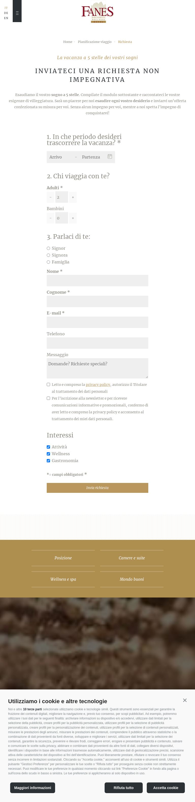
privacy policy (98, 385)
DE (6, 13)
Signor (58, 248)
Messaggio (57, 354)
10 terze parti (32, 709)
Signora (60, 255)
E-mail (54, 313)
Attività (59, 446)
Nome (53, 271)
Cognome (56, 292)
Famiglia (60, 261)
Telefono (56, 333)
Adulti (53, 187)
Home (67, 42)
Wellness (61, 453)
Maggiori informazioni (32, 788)
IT (6, 8)
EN (6, 18)
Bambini (55, 208)
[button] (185, 700)
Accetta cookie (165, 788)
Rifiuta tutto (124, 788)
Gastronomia (65, 460)
